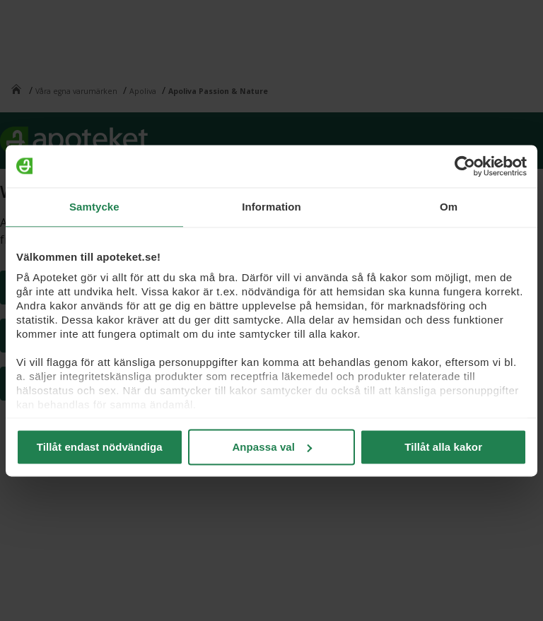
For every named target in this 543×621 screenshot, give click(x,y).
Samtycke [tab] (94, 207)
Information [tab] (271, 207)
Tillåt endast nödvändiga (100, 447)
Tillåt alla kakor (443, 447)
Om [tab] (448, 207)
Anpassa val (272, 447)
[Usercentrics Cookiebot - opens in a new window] (465, 166)
